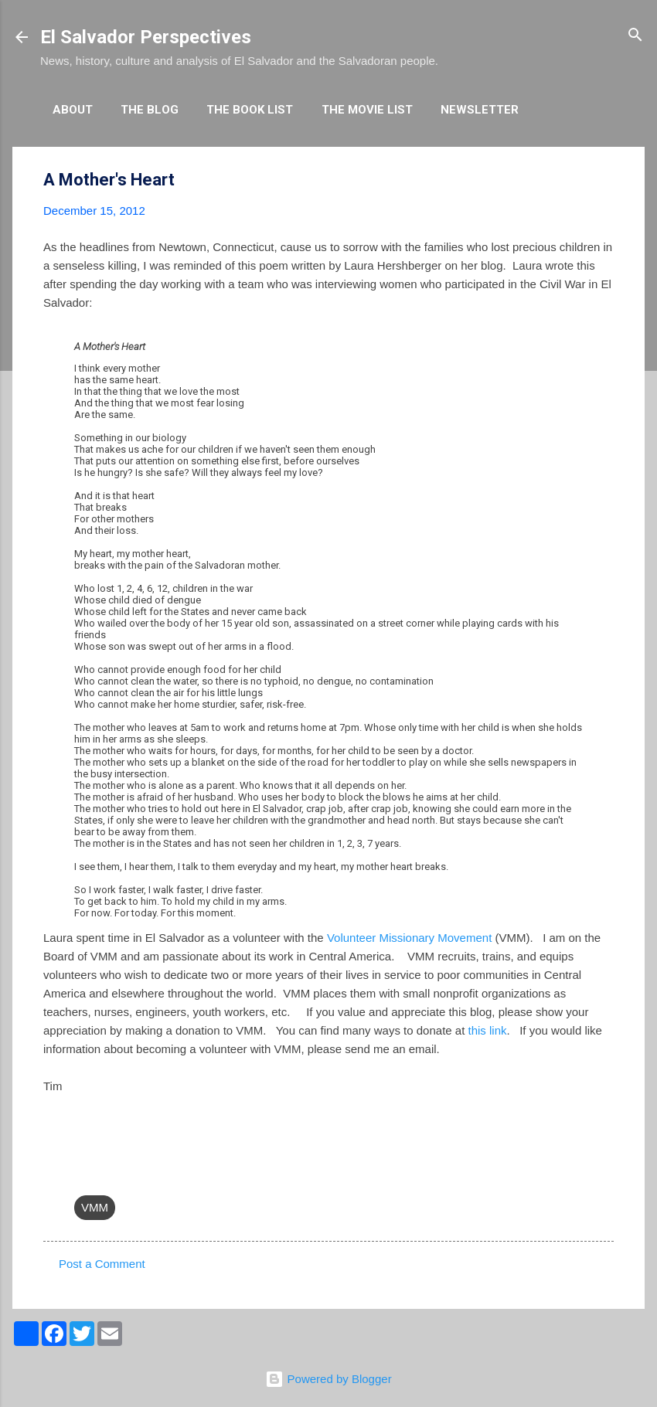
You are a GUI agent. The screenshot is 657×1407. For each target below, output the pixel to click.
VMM (94, 1207)
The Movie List (367, 110)
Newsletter (480, 110)
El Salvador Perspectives (145, 37)
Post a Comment (102, 1263)
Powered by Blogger (328, 1378)
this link (487, 1030)
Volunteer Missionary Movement (409, 937)
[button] (604, 180)
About (73, 110)
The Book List (249, 110)
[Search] (635, 36)
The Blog (150, 110)
